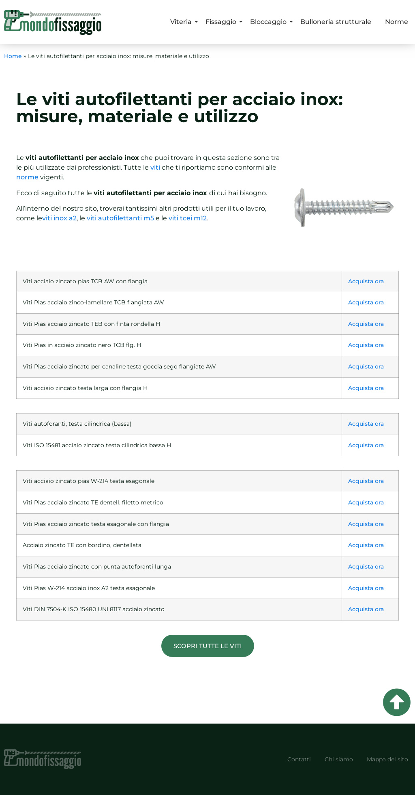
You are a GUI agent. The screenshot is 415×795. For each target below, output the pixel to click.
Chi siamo (339, 759)
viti (155, 167)
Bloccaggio (269, 22)
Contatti (299, 759)
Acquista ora (366, 281)
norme (27, 177)
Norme (396, 22)
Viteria (182, 22)
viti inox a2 (59, 218)
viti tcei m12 (188, 218)
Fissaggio (222, 22)
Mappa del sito (387, 759)
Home (13, 56)
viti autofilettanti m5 (120, 218)
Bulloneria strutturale (335, 22)
